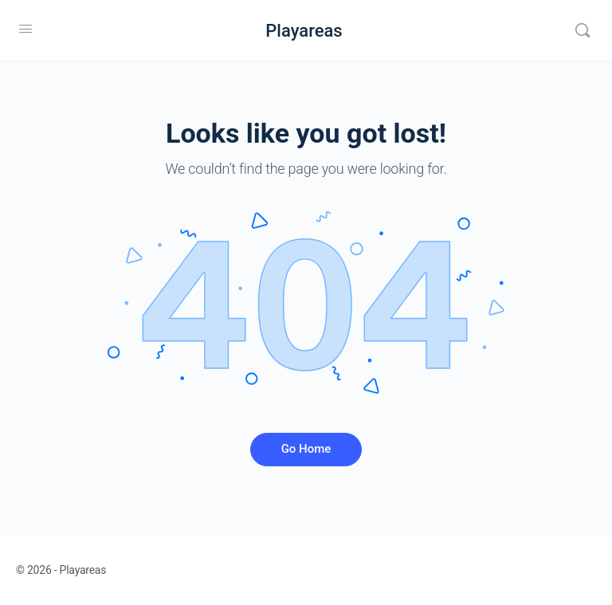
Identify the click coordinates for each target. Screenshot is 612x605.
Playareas (303, 31)
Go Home (306, 449)
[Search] (582, 30)
